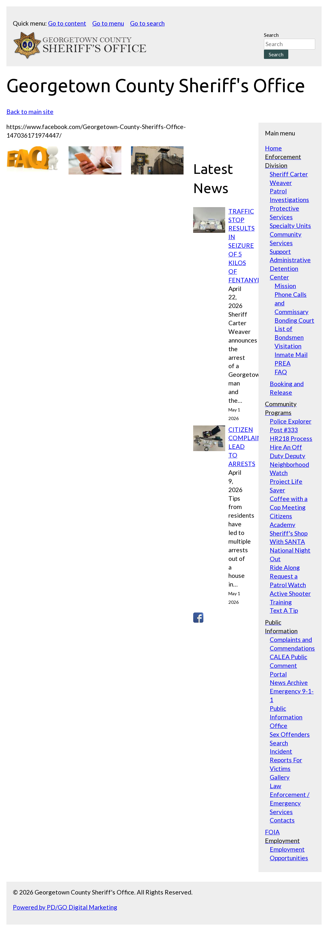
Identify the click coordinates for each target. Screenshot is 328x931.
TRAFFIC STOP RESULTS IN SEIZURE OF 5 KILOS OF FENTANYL (244, 245)
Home (273, 148)
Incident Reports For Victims (286, 760)
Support (280, 251)
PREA (283, 363)
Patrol (278, 191)
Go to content (67, 23)
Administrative (290, 259)
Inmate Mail (291, 354)
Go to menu (108, 23)
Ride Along (285, 567)
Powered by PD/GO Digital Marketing (65, 907)
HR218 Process (291, 438)
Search (271, 35)
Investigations (289, 199)
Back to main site (29, 111)
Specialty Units (290, 225)
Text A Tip (284, 610)
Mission (285, 285)
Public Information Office (286, 717)
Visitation (288, 346)
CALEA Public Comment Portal (288, 665)
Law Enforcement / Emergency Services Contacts (289, 803)
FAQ (281, 372)
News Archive (289, 682)
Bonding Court (294, 320)
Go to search (147, 23)
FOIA (272, 832)
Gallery (280, 777)
